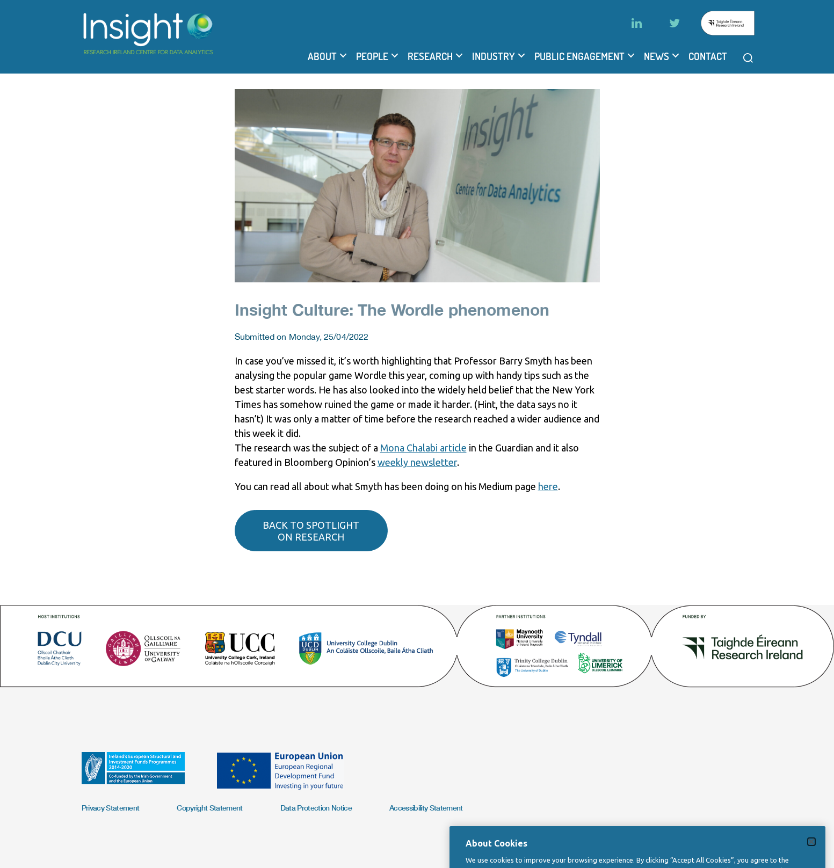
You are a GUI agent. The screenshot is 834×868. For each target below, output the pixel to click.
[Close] (811, 850)
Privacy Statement (111, 807)
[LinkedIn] (637, 23)
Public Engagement (579, 56)
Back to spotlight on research (311, 531)
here (548, 486)
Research (430, 56)
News (656, 56)
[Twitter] (674, 23)
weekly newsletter (417, 462)
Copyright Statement (209, 807)
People (372, 56)
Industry (493, 56)
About (322, 56)
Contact (707, 56)
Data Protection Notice (316, 807)
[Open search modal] (748, 58)
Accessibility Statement (426, 807)
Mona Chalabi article (423, 447)
